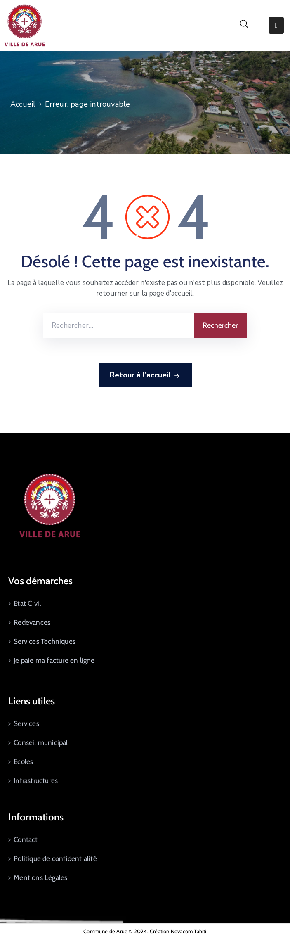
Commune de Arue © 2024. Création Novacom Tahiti (144, 931)
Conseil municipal (41, 742)
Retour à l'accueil (145, 375)
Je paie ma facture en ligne (54, 660)
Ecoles (23, 761)
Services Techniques (44, 641)
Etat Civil (27, 603)
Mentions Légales (40, 877)
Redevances (32, 622)
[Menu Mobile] (276, 25)
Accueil (22, 104)
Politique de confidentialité (55, 858)
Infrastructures (36, 780)
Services (26, 723)
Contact (26, 839)
